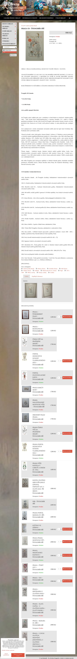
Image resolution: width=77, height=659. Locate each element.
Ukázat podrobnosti (6, 654)
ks (60, 316)
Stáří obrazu (64, 268)
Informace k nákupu (29, 18)
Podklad (37, 270)
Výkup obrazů (60, 18)
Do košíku (67, 316)
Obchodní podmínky (46, 18)
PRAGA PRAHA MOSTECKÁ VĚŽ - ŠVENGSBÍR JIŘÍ (39, 540)
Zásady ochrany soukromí (8, 650)
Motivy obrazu (41, 268)
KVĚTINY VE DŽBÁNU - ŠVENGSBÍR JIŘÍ (38, 528)
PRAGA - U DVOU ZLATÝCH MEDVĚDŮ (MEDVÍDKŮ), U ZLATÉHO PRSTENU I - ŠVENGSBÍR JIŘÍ (38, 639)
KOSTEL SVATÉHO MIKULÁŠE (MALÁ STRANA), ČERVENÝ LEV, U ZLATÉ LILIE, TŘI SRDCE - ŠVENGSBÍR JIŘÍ (39, 486)
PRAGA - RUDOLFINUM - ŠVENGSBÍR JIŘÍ (38, 329)
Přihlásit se (13, 55)
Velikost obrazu (27, 270)
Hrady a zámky (42, 272)
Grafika (52, 272)
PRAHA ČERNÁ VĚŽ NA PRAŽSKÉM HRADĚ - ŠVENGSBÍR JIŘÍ (38, 432)
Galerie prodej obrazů (12, 18)
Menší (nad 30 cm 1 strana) (50, 270)
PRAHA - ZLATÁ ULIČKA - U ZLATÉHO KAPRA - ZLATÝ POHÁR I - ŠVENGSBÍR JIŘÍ (39, 608)
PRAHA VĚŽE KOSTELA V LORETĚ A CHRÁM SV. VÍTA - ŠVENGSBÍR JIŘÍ (39, 467)
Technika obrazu (53, 268)
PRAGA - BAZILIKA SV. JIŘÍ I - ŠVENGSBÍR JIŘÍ (39, 623)
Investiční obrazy (8, 43)
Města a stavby (31, 272)
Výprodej (5, 41)
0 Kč (4, 52)
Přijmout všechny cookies (18, 655)
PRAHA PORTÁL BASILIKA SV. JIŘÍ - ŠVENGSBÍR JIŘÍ (39, 515)
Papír (61, 270)
